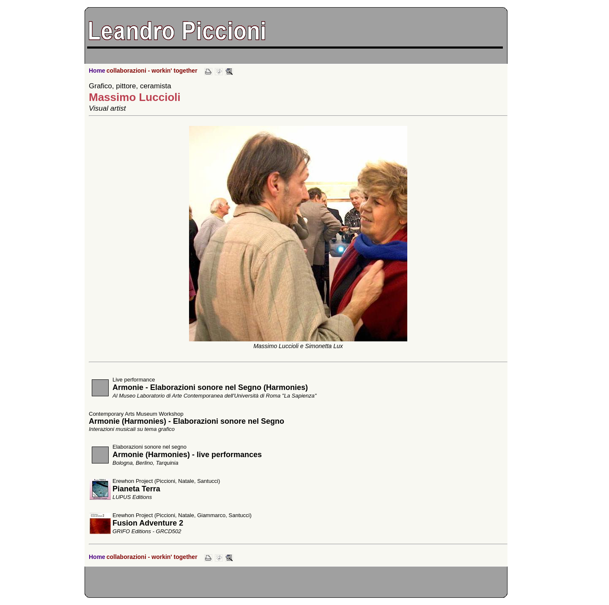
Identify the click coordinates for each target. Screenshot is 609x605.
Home (97, 70)
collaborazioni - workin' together (152, 70)
